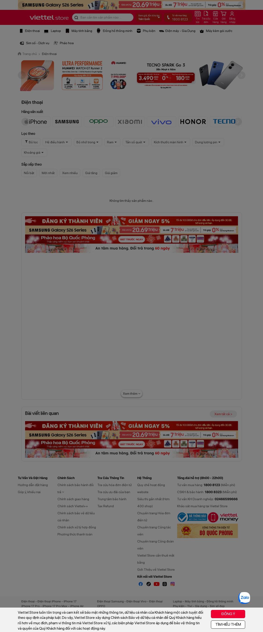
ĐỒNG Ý (228, 614)
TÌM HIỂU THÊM (228, 624)
